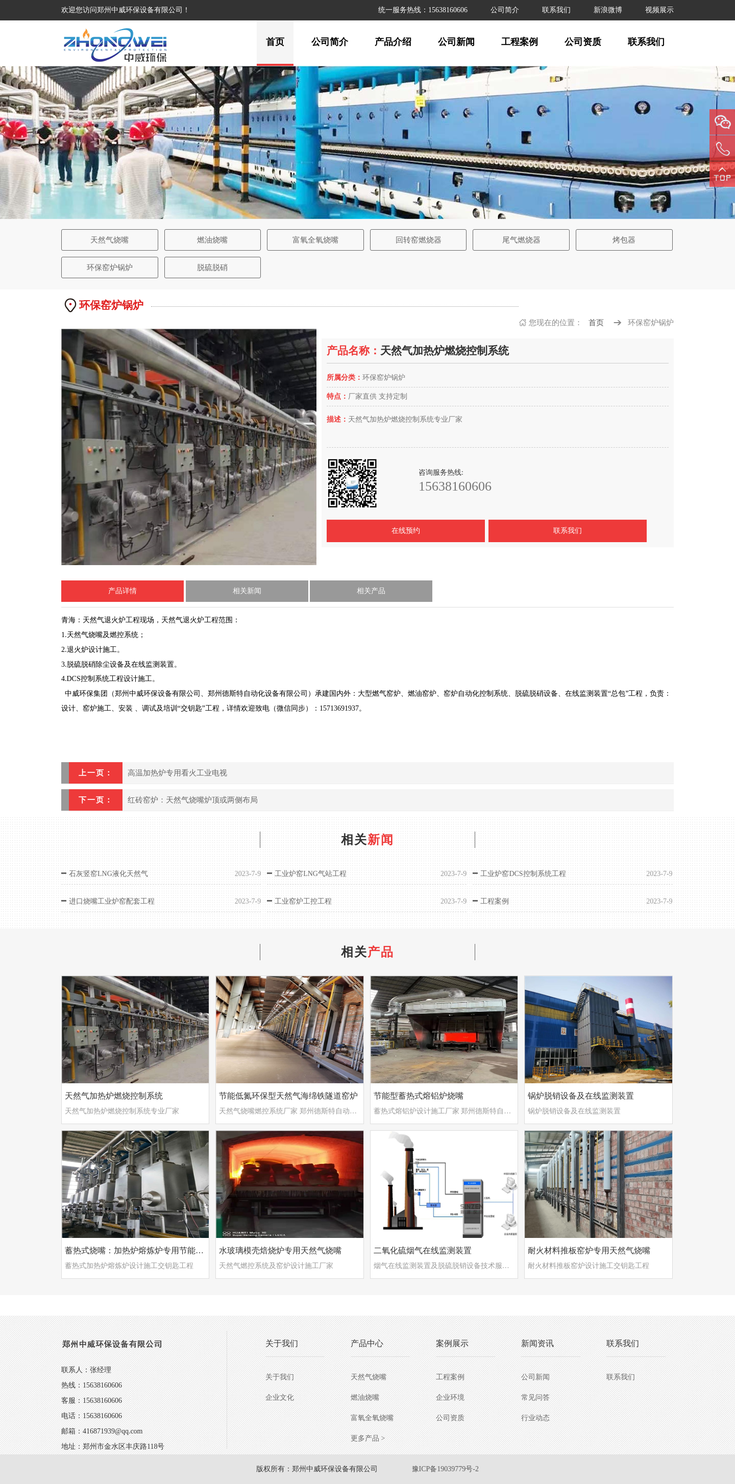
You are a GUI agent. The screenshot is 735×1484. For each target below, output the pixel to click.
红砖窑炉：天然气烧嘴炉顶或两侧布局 (193, 800)
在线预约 (405, 530)
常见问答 (535, 1397)
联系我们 (556, 10)
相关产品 (371, 591)
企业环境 (450, 1397)
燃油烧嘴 (212, 240)
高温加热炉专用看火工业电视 (177, 773)
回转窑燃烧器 (419, 240)
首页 (275, 42)
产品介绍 (393, 42)
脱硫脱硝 (212, 267)
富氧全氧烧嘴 (315, 240)
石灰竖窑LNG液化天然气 (108, 874)
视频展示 (659, 10)
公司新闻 (456, 42)
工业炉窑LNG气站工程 (311, 874)
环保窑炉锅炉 (110, 267)
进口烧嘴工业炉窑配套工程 (112, 901)
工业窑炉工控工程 (303, 901)
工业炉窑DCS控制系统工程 (523, 874)
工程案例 (519, 42)
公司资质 (583, 42)
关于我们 (279, 1377)
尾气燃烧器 (521, 240)
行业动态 (535, 1418)
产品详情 (122, 591)
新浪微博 (608, 10)
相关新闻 (247, 591)
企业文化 (279, 1397)
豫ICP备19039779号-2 (445, 1469)
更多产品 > (368, 1438)
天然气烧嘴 (109, 240)
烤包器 (623, 240)
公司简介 (505, 10)
